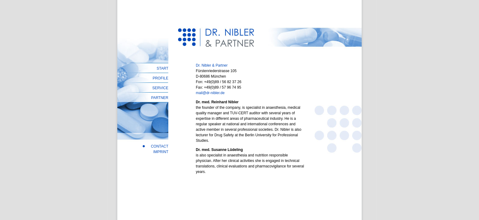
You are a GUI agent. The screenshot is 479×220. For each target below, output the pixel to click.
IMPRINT (160, 152)
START (162, 68)
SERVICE (160, 88)
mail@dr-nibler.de (210, 93)
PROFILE (160, 78)
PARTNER (159, 98)
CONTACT (159, 146)
